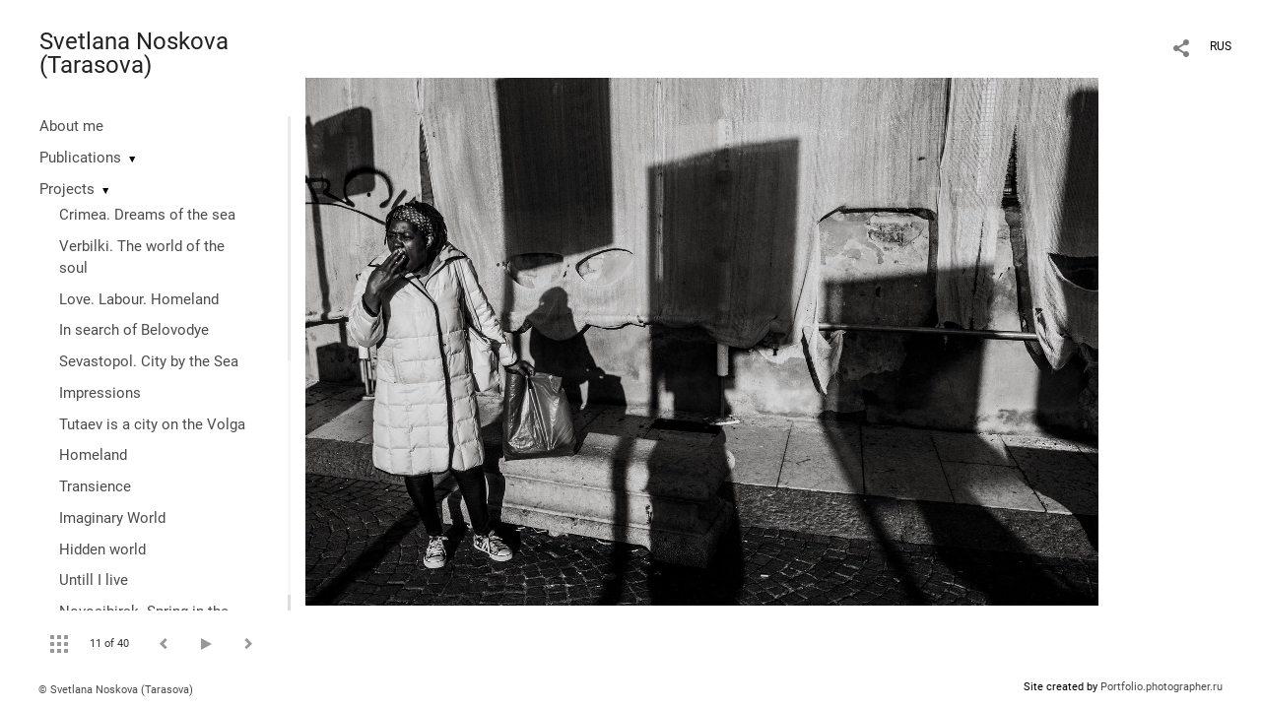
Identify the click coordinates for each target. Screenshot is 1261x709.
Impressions (100, 393)
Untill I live (93, 580)
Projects (67, 189)
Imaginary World (112, 518)
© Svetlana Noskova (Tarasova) (115, 689)
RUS (1220, 46)
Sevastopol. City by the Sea (148, 361)
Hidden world (102, 549)
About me (71, 126)
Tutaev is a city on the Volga (152, 424)
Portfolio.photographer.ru (1161, 686)
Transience (95, 486)
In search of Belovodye (134, 330)
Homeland (93, 455)
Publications (80, 157)
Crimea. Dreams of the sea (147, 215)
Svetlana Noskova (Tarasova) (134, 53)
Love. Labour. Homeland (139, 299)
